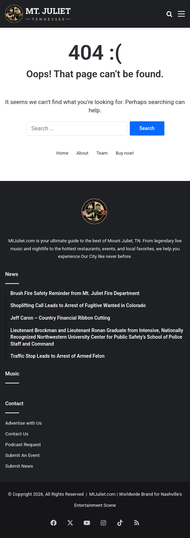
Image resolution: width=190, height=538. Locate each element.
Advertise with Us (23, 423)
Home (62, 153)
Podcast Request (23, 444)
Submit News (19, 466)
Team (102, 153)
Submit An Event (22, 455)
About (82, 153)
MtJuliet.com (102, 494)
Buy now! (125, 153)
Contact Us (16, 433)
